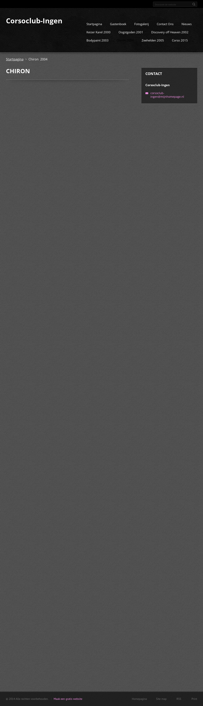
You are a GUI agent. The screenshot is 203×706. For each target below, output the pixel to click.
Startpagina (94, 29)
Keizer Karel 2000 (98, 37)
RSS (179, 700)
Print (194, 700)
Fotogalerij (141, 29)
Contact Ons (165, 29)
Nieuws (186, 29)
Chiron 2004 (125, 45)
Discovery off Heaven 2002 (169, 37)
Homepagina (139, 700)
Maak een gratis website (68, 700)
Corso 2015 (180, 45)
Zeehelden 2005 (153, 45)
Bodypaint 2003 (97, 45)
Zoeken (194, 4)
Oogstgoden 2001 (131, 37)
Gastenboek (118, 29)
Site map (161, 700)
